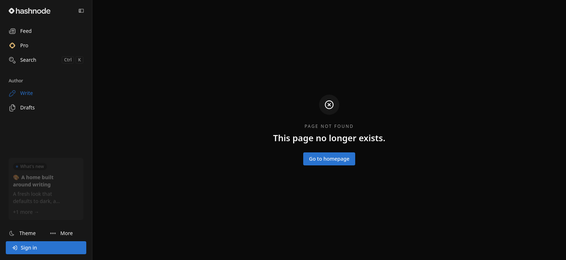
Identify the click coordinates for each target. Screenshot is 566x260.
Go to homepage (329, 158)
